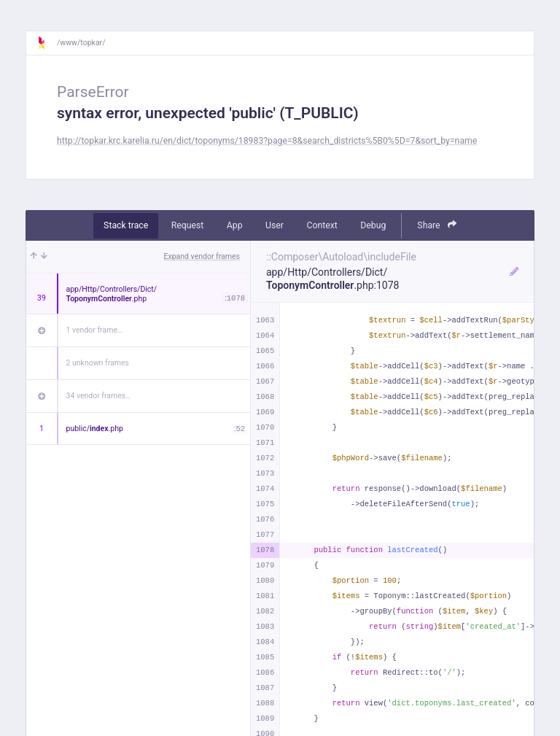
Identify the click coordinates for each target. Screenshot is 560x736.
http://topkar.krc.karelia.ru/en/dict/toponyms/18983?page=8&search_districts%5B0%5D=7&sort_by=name (267, 141)
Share (436, 225)
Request (187, 225)
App (235, 225)
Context (321, 225)
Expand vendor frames (202, 256)
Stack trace (126, 225)
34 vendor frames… (98, 395)
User (274, 225)
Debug (373, 225)
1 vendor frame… (94, 330)
